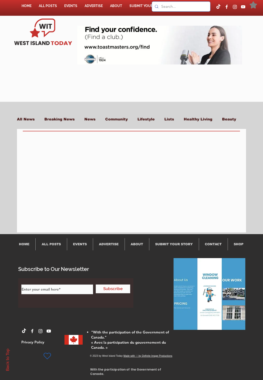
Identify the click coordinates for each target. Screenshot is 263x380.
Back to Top (7, 359)
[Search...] (180, 6)
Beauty (229, 119)
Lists (169, 119)
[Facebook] (226, 6)
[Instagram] (235, 6)
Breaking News (59, 119)
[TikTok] (218, 6)
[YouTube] (243, 6)
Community (116, 119)
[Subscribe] (113, 289)
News (90, 119)
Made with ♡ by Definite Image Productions (147, 356)
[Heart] (47, 356)
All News (26, 119)
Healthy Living (198, 119)
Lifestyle (146, 119)
